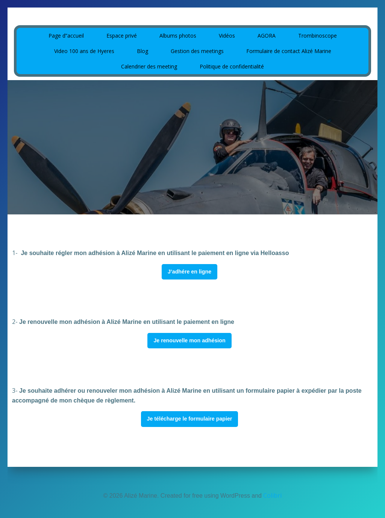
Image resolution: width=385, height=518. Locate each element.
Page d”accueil (66, 34)
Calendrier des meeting (149, 65)
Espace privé (121, 34)
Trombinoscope (317, 34)
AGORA (267, 34)
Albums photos (177, 34)
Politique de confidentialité (232, 65)
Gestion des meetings (197, 49)
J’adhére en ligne (189, 271)
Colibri (272, 495)
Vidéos (227, 34)
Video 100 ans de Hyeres (84, 49)
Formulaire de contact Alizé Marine (288, 49)
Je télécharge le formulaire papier (189, 418)
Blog (142, 49)
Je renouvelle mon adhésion (189, 340)
